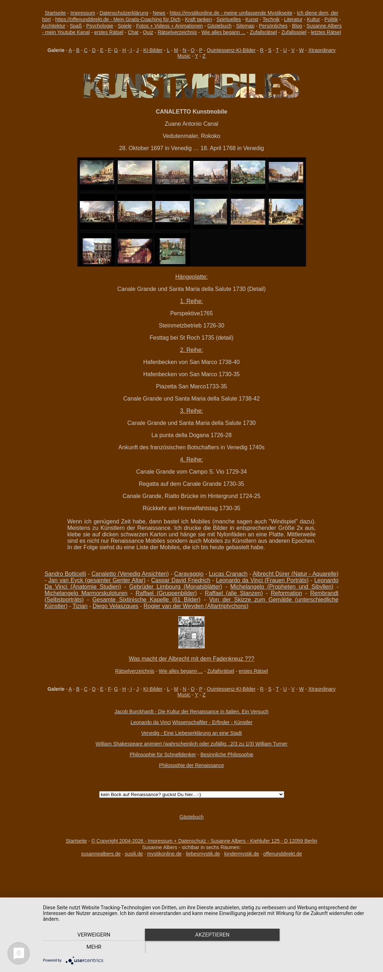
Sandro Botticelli (65, 574)
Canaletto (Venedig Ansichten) (130, 574)
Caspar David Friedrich (180, 580)
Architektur (54, 26)
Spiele (125, 26)
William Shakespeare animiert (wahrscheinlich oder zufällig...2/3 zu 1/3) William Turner (191, 744)
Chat (133, 32)
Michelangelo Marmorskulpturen (85, 593)
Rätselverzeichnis (177, 32)
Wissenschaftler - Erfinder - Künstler (212, 722)
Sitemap (245, 26)
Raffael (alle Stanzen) (234, 593)
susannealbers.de (101, 854)
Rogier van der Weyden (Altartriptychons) (196, 606)
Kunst (252, 19)
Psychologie (99, 26)
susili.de (134, 854)
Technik (271, 19)
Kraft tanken (198, 19)
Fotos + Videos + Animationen (169, 26)
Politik (331, 19)
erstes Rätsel (108, 32)
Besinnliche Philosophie (226, 754)
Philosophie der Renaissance (191, 765)
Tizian (79, 606)
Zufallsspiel (293, 32)
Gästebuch (219, 26)
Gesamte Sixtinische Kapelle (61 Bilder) (146, 600)
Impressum (83, 13)
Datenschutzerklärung (124, 13)
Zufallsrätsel (263, 32)
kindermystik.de (241, 854)
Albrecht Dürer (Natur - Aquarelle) (296, 574)
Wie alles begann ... (224, 32)
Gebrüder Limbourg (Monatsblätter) (175, 587)
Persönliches (273, 26)
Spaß (76, 26)
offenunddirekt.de (282, 854)
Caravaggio (189, 574)
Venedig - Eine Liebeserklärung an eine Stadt (191, 733)
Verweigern (93, 947)
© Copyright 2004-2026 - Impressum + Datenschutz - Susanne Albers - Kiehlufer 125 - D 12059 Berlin (204, 841)
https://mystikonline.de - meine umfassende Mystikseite (231, 13)
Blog (297, 26)
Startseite (55, 13)
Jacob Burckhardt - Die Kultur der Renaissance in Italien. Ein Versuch (191, 711)
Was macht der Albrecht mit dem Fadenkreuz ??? (191, 659)
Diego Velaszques (116, 606)
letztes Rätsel (326, 32)
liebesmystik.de (203, 854)
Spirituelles (229, 19)
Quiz (148, 32)
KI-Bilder (153, 50)
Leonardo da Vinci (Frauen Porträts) (262, 580)
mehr (326, 947)
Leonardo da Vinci (151, 722)
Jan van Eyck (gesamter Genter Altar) (96, 580)
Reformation (286, 593)
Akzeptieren (209, 947)
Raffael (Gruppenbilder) (166, 593)
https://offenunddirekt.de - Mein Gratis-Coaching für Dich (117, 19)
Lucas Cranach (228, 574)
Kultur (313, 19)
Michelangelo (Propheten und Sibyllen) (282, 587)
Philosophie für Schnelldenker (163, 754)
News (159, 13)
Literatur (293, 19)
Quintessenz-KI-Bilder (231, 50)
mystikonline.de (164, 854)
